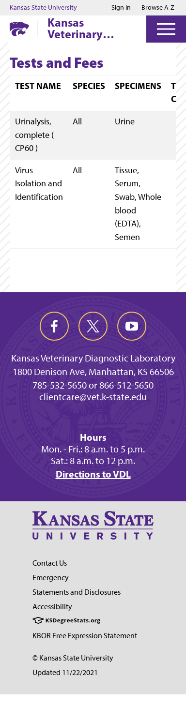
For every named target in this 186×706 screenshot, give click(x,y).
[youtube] (131, 326)
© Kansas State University (72, 657)
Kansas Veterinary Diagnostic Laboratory (76, 28)
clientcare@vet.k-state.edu (93, 397)
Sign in (121, 8)
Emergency (50, 577)
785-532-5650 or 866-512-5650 (93, 385)
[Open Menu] (166, 29)
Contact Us (49, 563)
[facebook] (54, 326)
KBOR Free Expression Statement (84, 635)
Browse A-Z (157, 7)
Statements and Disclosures (76, 592)
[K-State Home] (19, 29)
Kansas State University (43, 8)
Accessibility (52, 606)
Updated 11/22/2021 (65, 672)
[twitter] (93, 326)
